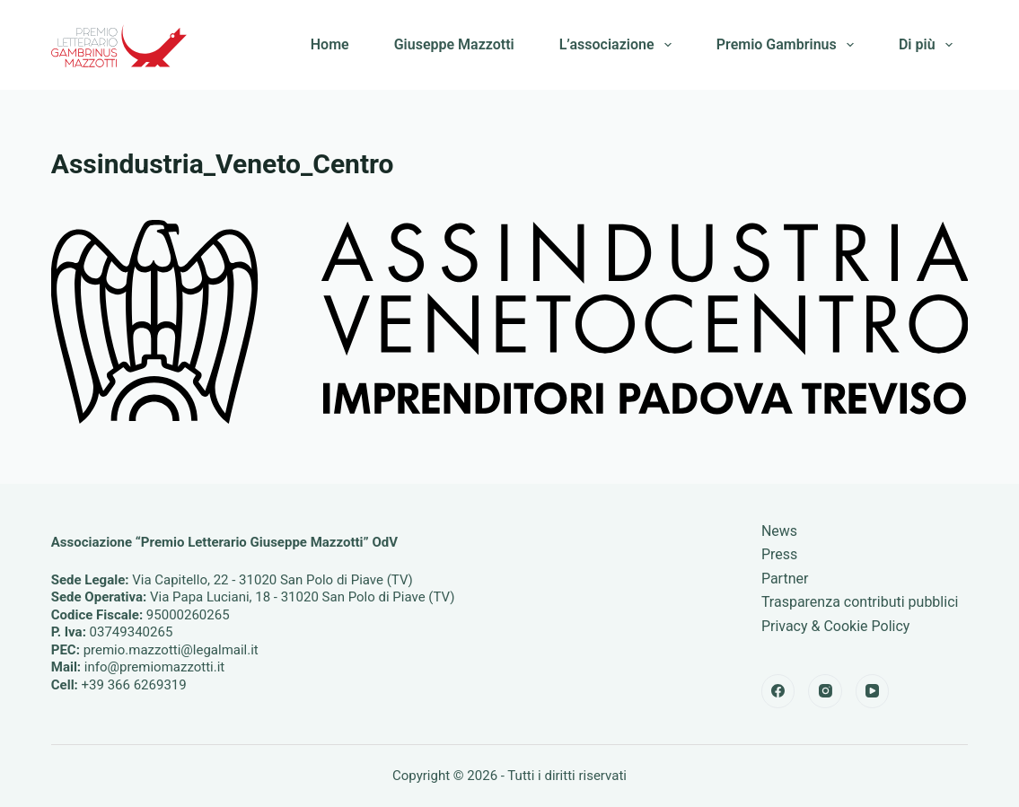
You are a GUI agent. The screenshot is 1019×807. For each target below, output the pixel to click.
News (779, 530)
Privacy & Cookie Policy (835, 626)
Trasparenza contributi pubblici (860, 601)
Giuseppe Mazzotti (454, 44)
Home (330, 44)
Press (779, 554)
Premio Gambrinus (788, 45)
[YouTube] (873, 691)
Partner (785, 578)
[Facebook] (778, 691)
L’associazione (619, 45)
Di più (929, 45)
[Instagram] (825, 691)
